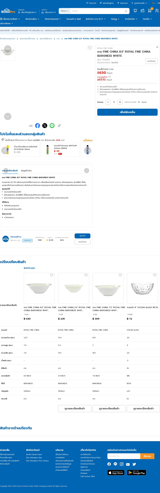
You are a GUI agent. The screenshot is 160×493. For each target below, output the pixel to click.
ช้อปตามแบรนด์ (51, 19)
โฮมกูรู (114, 19)
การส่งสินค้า (60, 457)
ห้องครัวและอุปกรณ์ (108, 30)
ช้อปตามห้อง (31, 19)
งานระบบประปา (88, 30)
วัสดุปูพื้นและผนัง (123, 30)
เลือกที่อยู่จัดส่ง (27, 12)
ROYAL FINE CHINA (105, 48)
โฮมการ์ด (91, 3)
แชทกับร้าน (82, 242)
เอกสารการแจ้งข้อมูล (63, 464)
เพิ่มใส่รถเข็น (127, 112)
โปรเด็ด (146, 19)
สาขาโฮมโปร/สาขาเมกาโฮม (90, 457)
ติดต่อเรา (84, 473)
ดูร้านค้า (83, 235)
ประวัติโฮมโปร (85, 454)
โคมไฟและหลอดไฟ (136, 30)
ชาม (58, 38)
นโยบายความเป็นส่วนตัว (65, 460)
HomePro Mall (73, 19)
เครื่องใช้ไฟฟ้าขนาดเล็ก (20, 30)
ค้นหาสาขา (122, 3)
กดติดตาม (27, 240)
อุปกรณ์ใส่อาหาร (46, 38)
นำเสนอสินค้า (85, 470)
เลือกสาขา (49, 12)
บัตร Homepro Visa (34, 457)
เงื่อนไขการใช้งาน (62, 454)
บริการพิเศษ (5, 23)
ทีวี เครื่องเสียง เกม (36, 30)
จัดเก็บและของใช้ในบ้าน (53, 30)
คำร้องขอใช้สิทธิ (62, 470)
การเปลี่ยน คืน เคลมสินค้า (9, 460)
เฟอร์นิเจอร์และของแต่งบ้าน (72, 30)
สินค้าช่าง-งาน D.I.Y (94, 19)
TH (153, 3)
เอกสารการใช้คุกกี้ (62, 467)
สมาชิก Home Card (34, 454)
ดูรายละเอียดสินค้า (74, 408)
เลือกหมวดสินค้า (10, 19)
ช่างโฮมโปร (130, 19)
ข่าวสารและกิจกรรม (87, 464)
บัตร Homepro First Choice (37, 460)
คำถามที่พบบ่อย (6, 457)
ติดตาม (147, 456)
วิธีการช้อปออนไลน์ (7, 454)
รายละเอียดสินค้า (10, 170)
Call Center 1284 (87, 476)
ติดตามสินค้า (5, 464)
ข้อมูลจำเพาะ (26, 170)
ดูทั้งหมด (87, 140)
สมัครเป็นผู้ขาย (107, 3)
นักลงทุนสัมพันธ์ (86, 460)
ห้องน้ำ (97, 30)
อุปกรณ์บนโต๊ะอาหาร (27, 38)
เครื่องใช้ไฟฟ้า (5, 30)
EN (159, 3)
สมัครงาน (84, 467)
